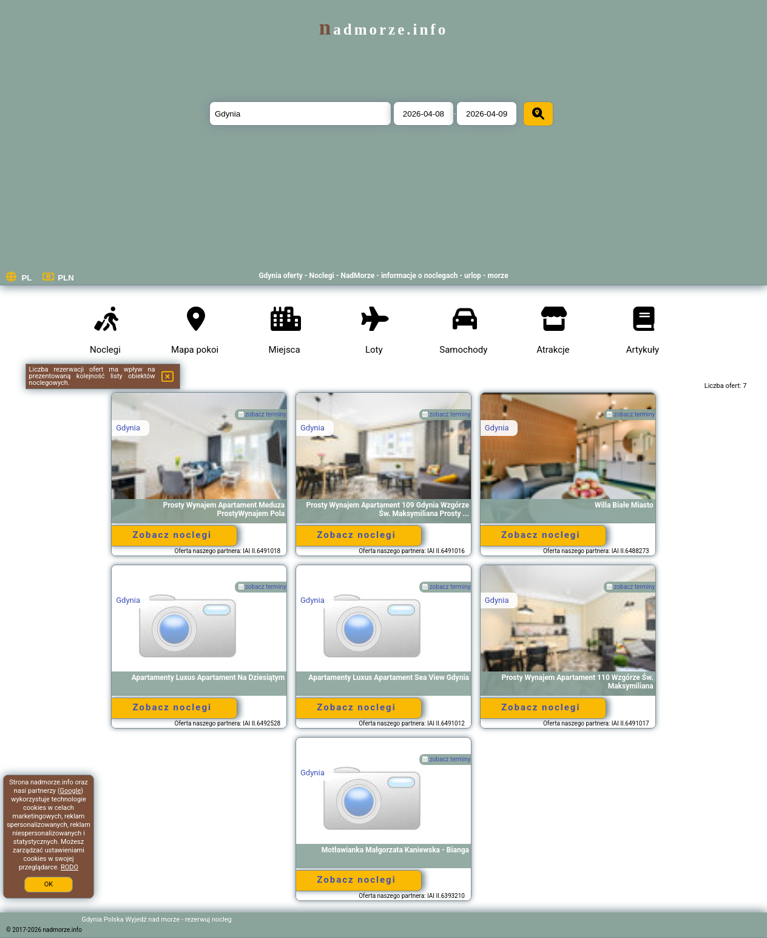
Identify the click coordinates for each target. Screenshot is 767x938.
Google (70, 791)
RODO (69, 867)
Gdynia (128, 427)
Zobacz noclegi (172, 534)
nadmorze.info (383, 29)
